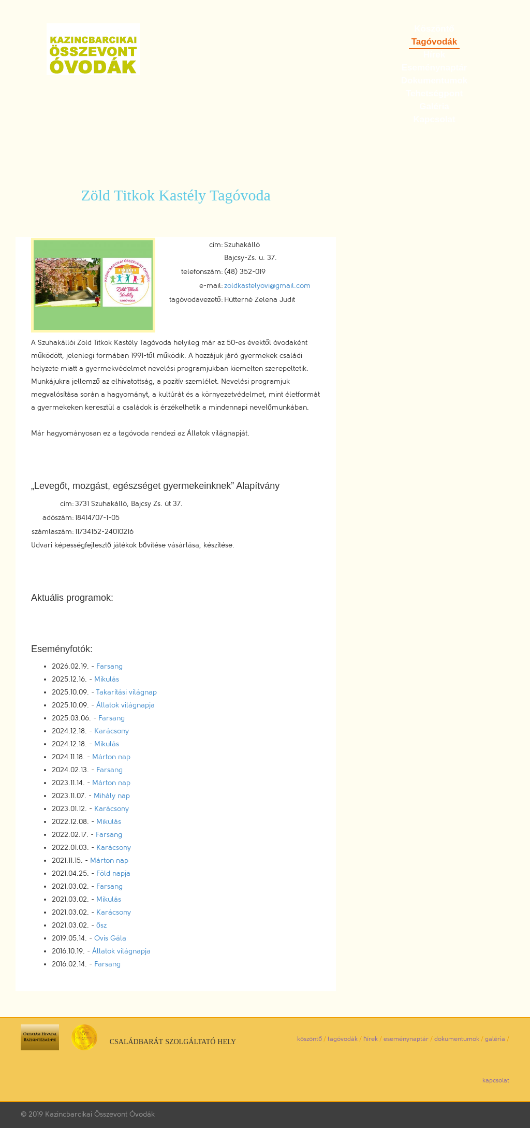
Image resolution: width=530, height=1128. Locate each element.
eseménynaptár (406, 1039)
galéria (495, 1039)
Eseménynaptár (434, 68)
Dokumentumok (434, 80)
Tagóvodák (434, 42)
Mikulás (106, 679)
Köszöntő (434, 29)
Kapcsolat (434, 119)
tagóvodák (343, 1039)
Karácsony (111, 731)
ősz (101, 925)
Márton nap (111, 757)
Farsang (109, 666)
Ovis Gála (110, 938)
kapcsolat (495, 1080)
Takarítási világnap (126, 692)
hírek (370, 1039)
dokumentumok (456, 1039)
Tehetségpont (434, 93)
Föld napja (113, 873)
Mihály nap (112, 796)
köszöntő (309, 1039)
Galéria (434, 106)
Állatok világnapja (125, 705)
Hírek (434, 55)
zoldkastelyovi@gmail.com (267, 286)
